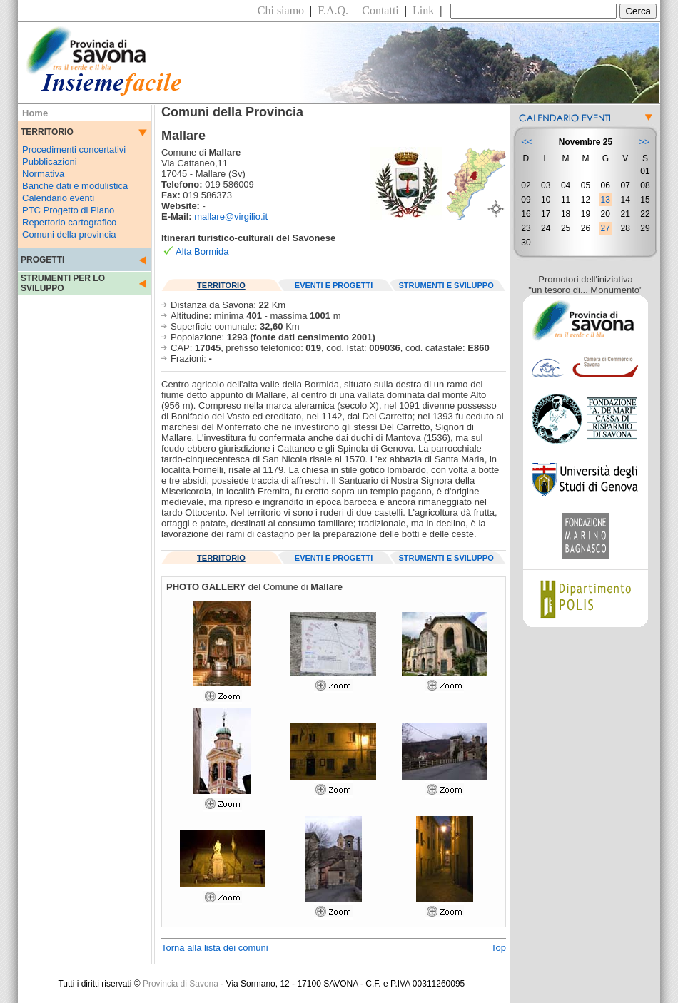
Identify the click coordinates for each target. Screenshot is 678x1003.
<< (526, 141)
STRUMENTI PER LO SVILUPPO (63, 283)
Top (498, 947)
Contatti (380, 10)
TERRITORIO (221, 285)
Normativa (43, 173)
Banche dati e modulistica (75, 185)
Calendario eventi (58, 198)
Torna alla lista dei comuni (214, 947)
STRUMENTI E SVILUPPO (446, 285)
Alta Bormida (202, 251)
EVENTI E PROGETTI (334, 285)
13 (605, 200)
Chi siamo (281, 10)
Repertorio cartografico (69, 222)
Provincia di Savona (180, 984)
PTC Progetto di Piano (68, 210)
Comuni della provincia (69, 234)
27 (605, 228)
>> (644, 141)
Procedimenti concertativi (74, 149)
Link (423, 10)
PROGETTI (42, 260)
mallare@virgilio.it (231, 216)
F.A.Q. (333, 10)
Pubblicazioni (49, 161)
